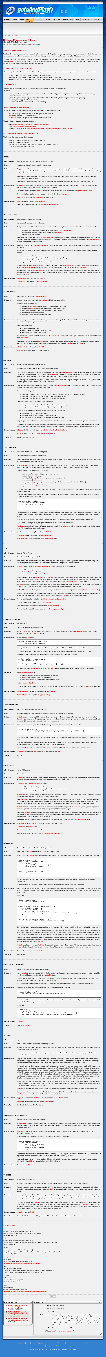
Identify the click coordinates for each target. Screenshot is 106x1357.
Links (70, 1343)
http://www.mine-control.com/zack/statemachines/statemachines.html (25, 1291)
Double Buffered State (23, 128)
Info (67, 1343)
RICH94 (41, 941)
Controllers (20, 777)
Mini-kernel (33, 128)
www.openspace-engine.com (67, 1346)
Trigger (63, 128)
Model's (30, 826)
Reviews (50, 1343)
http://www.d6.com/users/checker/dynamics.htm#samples (21, 1263)
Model (11, 114)
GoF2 (28, 1165)
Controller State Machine (53, 128)
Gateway (36, 124)
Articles (33, 1343)
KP (38, 110)
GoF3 (52, 1189)
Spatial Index (28, 124)
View (10, 116)
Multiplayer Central (42, 1343)
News (23, 1343)
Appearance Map (30, 126)
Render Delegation (18, 126)
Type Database (44, 124)
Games (28, 1343)
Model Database (18, 124)
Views (39, 783)
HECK (27, 1025)
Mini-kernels (20, 951)
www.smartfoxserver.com (37, 1346)
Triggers (19, 1101)
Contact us (76, 1343)
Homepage (18, 1343)
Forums (63, 1343)
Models (38, 190)
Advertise (83, 1343)
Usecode (69, 128)
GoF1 (11, 61)
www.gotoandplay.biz (52, 1346)
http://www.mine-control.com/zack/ (63, 1331)
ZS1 (30, 1161)
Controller (12, 118)
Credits (89, 1343)
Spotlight (56, 1343)
